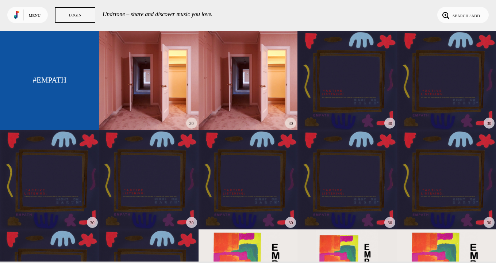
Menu (35, 15)
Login (75, 15)
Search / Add (460, 15)
